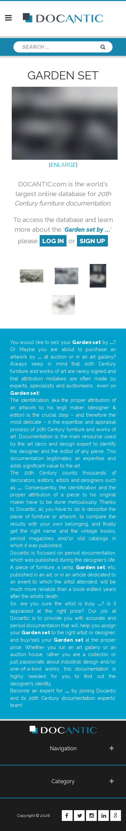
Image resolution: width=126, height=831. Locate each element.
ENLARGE (63, 165)
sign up (92, 240)
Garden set (63, 75)
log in (53, 240)
